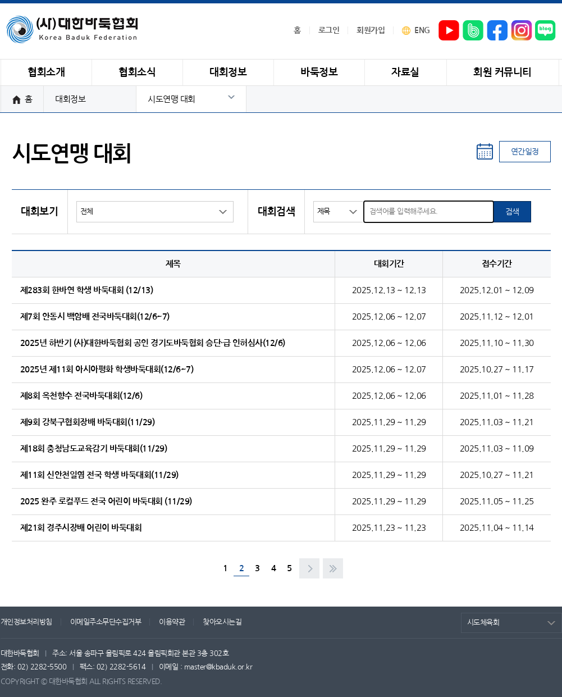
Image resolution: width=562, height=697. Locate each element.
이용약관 (172, 622)
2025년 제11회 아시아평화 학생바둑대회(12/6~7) (107, 369)
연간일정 (525, 152)
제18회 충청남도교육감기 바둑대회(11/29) (93, 448)
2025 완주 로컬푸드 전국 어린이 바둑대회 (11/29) (106, 501)
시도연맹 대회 (171, 99)
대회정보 (70, 99)
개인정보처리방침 (26, 622)
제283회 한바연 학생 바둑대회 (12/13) (86, 290)
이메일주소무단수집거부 (105, 622)
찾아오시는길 (222, 622)
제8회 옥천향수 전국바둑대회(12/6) (81, 395)
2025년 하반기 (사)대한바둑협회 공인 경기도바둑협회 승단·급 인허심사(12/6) (152, 343)
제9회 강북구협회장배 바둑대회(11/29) (87, 422)
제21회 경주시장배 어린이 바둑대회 (81, 527)
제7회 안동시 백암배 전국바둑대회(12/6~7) (95, 316)
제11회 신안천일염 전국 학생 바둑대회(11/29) (99, 475)
